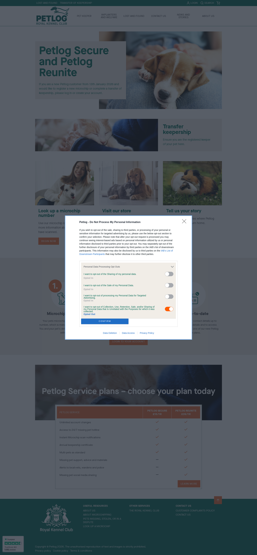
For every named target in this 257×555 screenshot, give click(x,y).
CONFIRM (105, 321)
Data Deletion (110, 333)
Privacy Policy (147, 333)
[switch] (169, 274)
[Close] (185, 222)
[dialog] (128, 277)
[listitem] (128, 266)
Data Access (128, 333)
